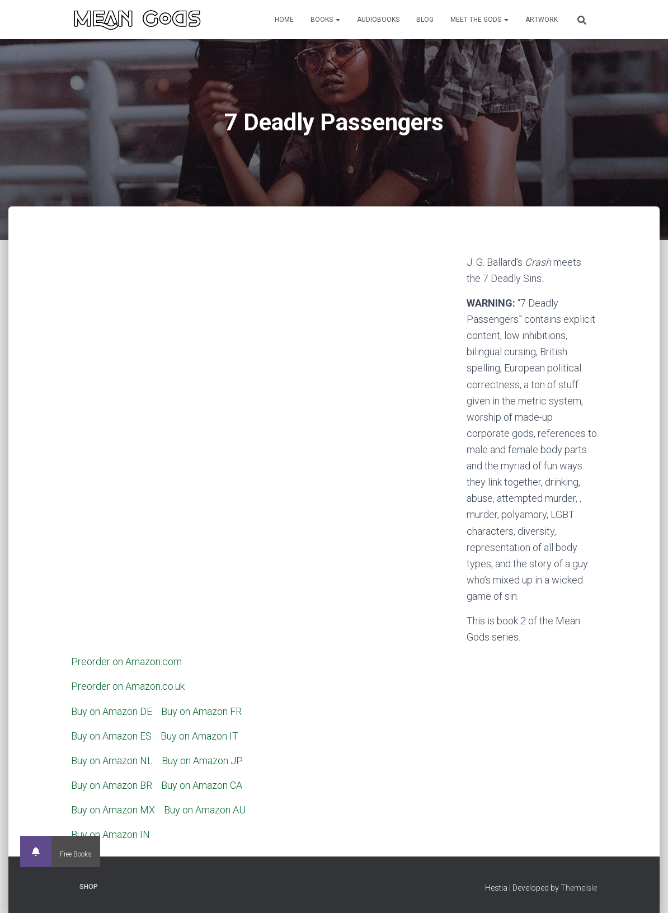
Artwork (541, 19)
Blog (425, 19)
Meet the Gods (479, 19)
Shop (88, 887)
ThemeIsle (579, 887)
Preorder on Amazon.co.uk (128, 686)
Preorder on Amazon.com (126, 661)
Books (325, 19)
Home (284, 19)
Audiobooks (378, 19)
